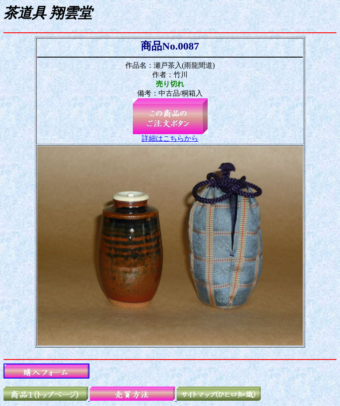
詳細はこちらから (170, 138)
